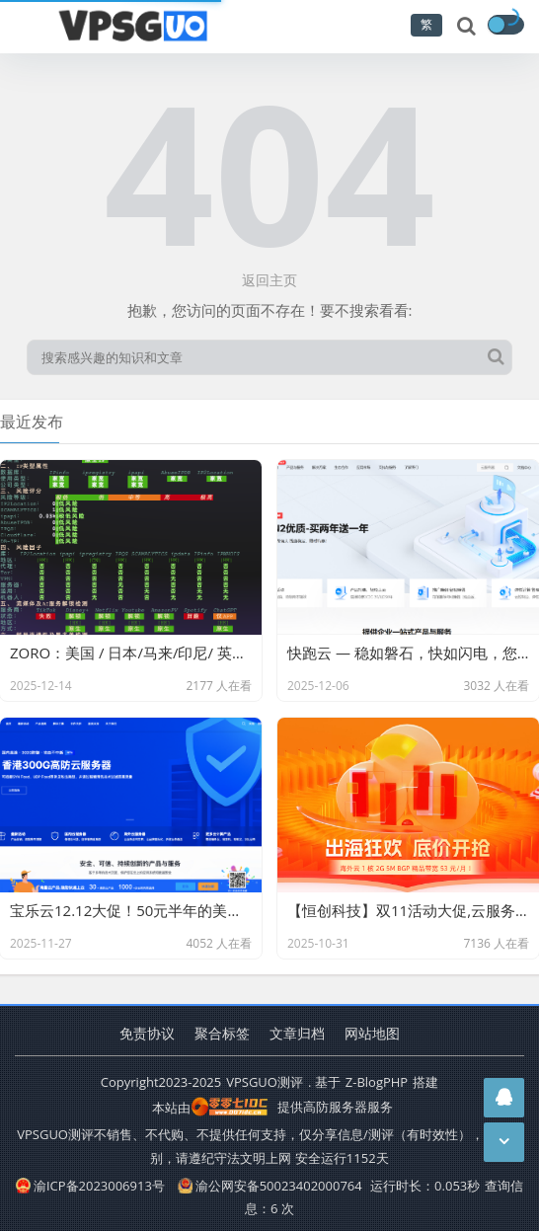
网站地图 (372, 1033)
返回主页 (269, 279)
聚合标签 (222, 1033)
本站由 (211, 1107)
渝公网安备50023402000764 (269, 1185)
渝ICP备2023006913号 (90, 1185)
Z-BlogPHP (377, 1082)
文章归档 (297, 1033)
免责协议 (147, 1033)
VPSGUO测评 (264, 1082)
